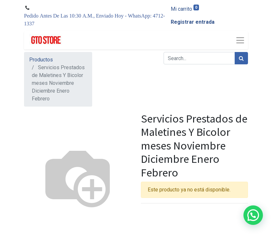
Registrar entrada (193, 22)
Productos (41, 60)
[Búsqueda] (241, 58)
